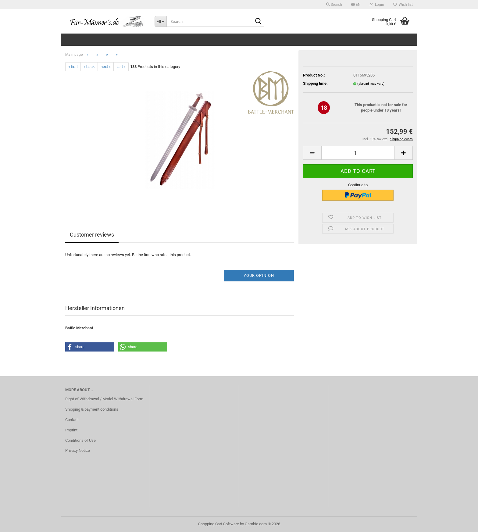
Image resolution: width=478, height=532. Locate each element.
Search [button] (334, 4)
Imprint (71, 430)
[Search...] (160, 21)
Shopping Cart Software (218, 524)
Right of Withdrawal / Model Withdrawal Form (104, 399)
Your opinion (259, 275)
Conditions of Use (80, 440)
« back (89, 66)
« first (73, 66)
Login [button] (377, 4)
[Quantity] (357, 153)
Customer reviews (92, 234)
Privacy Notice (77, 450)
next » (106, 66)
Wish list (403, 4)
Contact (72, 419)
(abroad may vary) (370, 84)
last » (121, 66)
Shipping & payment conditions (91, 409)
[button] (356, 4)
